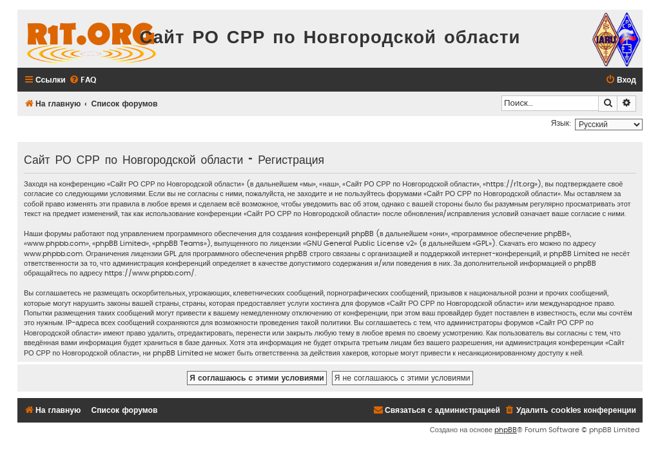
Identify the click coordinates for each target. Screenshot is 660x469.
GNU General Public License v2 (360, 243)
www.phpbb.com (53, 253)
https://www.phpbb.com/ (149, 273)
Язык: (561, 123)
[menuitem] (82, 80)
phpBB (505, 430)
